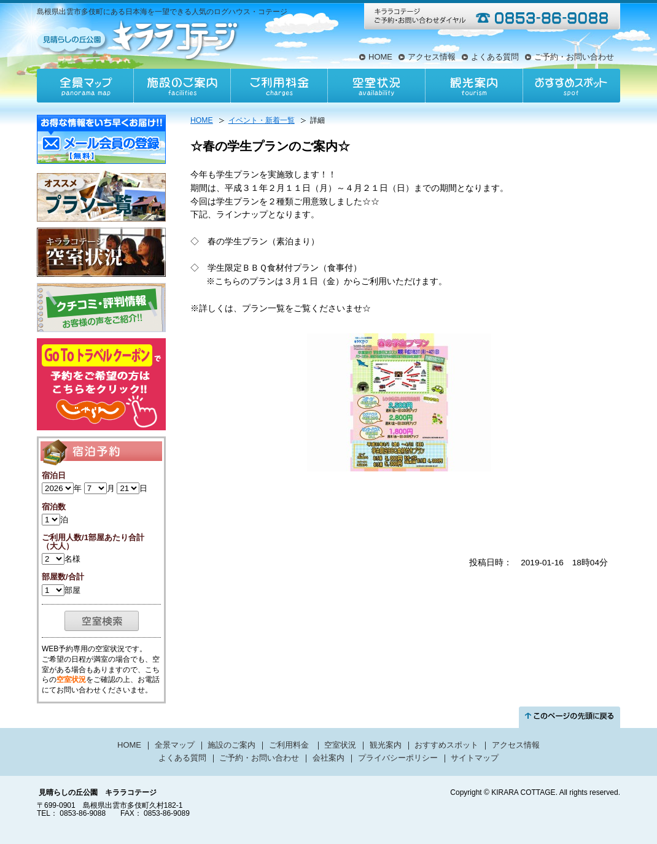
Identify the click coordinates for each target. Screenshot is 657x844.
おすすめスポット (571, 86)
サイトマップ (475, 757)
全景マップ (85, 86)
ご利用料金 (279, 86)
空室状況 (376, 86)
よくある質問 (495, 56)
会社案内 (328, 757)
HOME (380, 56)
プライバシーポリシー (398, 757)
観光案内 (473, 86)
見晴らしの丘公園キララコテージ (139, 39)
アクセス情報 (432, 56)
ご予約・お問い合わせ (574, 56)
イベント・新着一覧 (261, 120)
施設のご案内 (182, 86)
